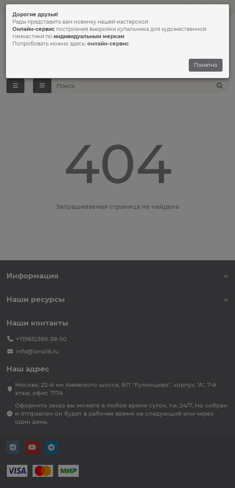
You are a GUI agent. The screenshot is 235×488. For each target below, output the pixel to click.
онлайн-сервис (108, 43)
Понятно (205, 65)
